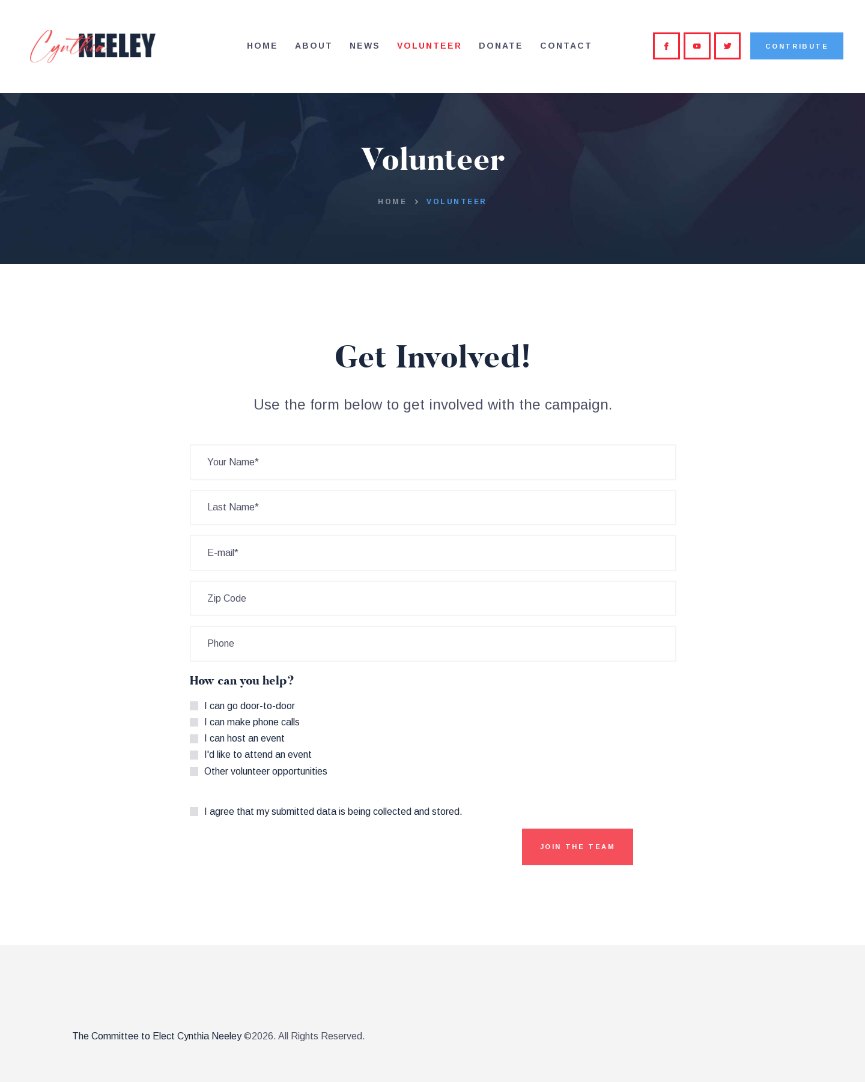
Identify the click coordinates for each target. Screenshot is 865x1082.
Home (392, 202)
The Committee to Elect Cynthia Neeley (156, 1036)
